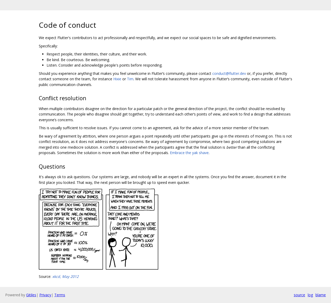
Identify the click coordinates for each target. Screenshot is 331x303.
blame (320, 294)
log (310, 294)
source (299, 294)
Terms (59, 294)
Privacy (45, 294)
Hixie (117, 78)
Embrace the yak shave (189, 152)
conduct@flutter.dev (229, 73)
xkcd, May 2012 (65, 276)
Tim (130, 78)
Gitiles (31, 294)
